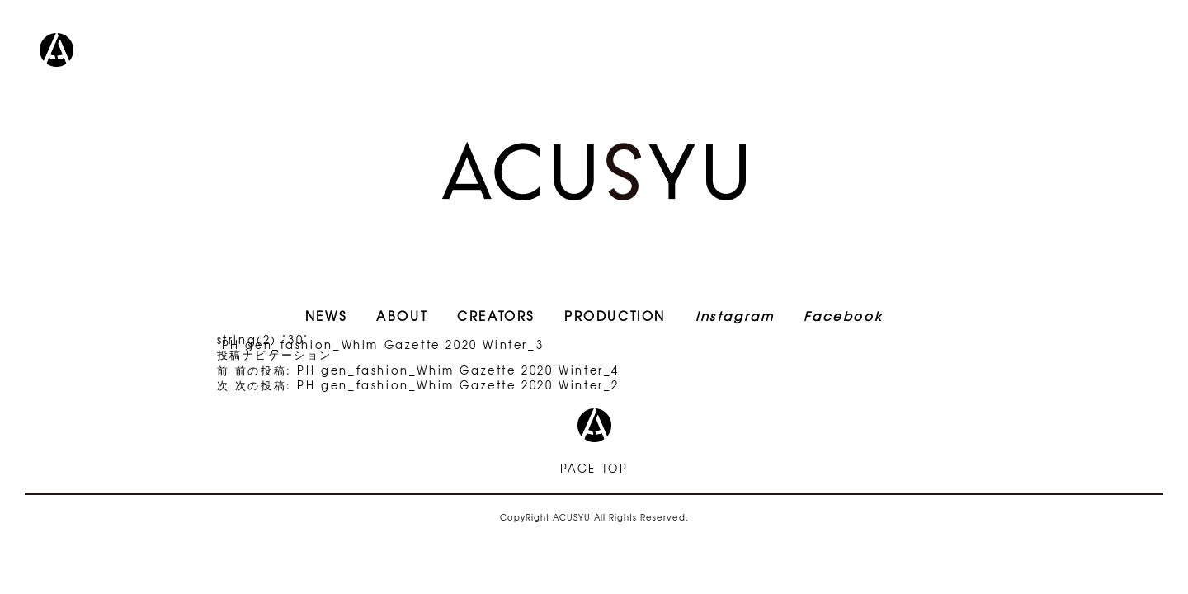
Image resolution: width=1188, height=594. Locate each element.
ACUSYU (594, 171)
